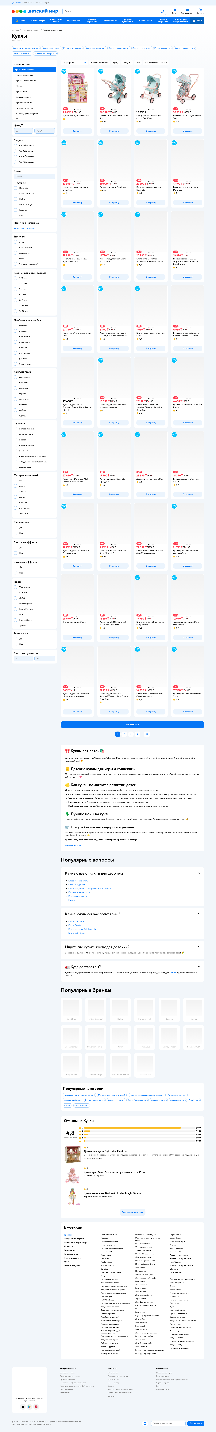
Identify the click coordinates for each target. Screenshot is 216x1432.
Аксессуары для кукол (27, 113)
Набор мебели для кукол (180, 1327)
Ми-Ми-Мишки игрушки (145, 1254)
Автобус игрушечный (110, 1317)
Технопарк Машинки (109, 1252)
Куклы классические (26, 80)
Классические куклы (78, 880)
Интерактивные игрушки (145, 1235)
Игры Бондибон (177, 1283)
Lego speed (140, 1326)
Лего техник (140, 1292)
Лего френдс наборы (144, 1302)
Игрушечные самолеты (110, 1307)
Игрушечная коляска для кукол (183, 1320)
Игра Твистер (175, 1262)
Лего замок (140, 1340)
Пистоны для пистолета (111, 1272)
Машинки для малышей (110, 1350)
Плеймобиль (106, 1262)
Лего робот (140, 1319)
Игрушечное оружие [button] (74, 1238)
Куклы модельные (24, 75)
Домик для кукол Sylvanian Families (105, 1151)
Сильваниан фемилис (110, 1241)
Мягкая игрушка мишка (179, 1334)
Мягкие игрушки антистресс (182, 1341)
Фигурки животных (143, 1247)
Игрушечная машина (109, 1279)
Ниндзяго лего (141, 1271)
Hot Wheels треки (108, 1300)
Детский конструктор (144, 1274)
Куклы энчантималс (109, 1235)
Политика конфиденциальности (73, 1383)
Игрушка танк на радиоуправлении (115, 1303)
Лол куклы (174, 1303)
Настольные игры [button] (72, 1258)
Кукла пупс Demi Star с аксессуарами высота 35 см (114, 1172)
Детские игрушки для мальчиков (114, 1336)
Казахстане (36, 1424)
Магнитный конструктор (145, 1305)
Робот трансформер (109, 1343)
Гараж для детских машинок (112, 1310)
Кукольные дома (24, 102)
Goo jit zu (105, 1259)
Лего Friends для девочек (146, 1333)
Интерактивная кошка (179, 1348)
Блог (158, 1386)
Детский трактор (108, 1314)
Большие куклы (23, 97)
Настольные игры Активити (181, 1265)
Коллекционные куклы (79, 892)
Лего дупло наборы (143, 1295)
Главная (15, 30)
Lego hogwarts (141, 1288)
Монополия (175, 1296)
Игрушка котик (176, 1338)
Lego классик (175, 1235)
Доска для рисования (179, 1255)
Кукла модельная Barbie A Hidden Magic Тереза (112, 1193)
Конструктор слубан (144, 1336)
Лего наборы (140, 1268)
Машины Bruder (107, 1265)
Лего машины (141, 1347)
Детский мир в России (21, 1424)
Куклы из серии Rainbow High (82, 929)
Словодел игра (176, 1272)
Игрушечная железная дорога (113, 1290)
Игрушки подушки (178, 1344)
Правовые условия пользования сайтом (65, 1421)
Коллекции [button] (69, 1250)
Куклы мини (22, 91)
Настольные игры (177, 1241)
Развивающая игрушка (110, 1324)
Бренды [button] (68, 1234)
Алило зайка (106, 1255)
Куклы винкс (175, 1324)
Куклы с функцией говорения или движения (89, 888)
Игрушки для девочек (110, 1327)
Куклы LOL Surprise (77, 921)
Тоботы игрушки (108, 1245)
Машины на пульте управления (114, 1286)
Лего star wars (141, 1285)
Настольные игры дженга (180, 1259)
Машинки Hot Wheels (110, 1283)
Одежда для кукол (177, 1317)
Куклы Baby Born (76, 933)
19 (147, 734)
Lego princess (175, 1238)
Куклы (172, 1307)
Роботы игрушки (108, 1347)
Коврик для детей (142, 1243)
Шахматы (174, 1269)
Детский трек (106, 1296)
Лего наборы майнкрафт (145, 1278)
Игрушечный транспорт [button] (75, 1242)
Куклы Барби (74, 925)
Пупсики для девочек (179, 1314)
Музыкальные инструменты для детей (148, 1239)
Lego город (140, 1281)
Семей (173, 972)
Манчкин (174, 1245)
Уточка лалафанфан (143, 1250)
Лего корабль (141, 1329)
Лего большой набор (144, 1343)
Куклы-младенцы (76, 884)
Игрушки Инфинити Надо (112, 1248)
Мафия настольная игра (179, 1293)
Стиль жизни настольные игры (182, 1279)
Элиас (172, 1286)
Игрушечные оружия (109, 1276)
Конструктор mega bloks (145, 1353)
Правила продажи (67, 1379)
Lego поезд (140, 1312)
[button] (197, 20)
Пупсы (71, 900)
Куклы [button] (67, 1261)
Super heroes (140, 1298)
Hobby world (175, 1252)
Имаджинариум (176, 1248)
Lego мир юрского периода (147, 1316)
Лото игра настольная (179, 1300)
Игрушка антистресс (109, 1340)
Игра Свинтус (176, 1290)
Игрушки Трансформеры (145, 1261)
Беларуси (47, 1424)
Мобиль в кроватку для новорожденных (110, 1332)
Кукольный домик (177, 1310)
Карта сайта (65, 1392)
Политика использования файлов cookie (77, 1386)
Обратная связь (66, 1389)
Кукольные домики (77, 896)
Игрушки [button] (68, 1246)
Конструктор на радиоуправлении (149, 1350)
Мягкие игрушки (177, 1331)
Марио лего (140, 1309)
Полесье (104, 1238)
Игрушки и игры (30, 30)
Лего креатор (141, 1323)
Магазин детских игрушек (111, 1320)
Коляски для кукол (25, 108)
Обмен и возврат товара (70, 1376)
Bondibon (105, 1269)
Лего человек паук (143, 1257)
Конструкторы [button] (71, 1254)
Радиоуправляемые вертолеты (113, 1293)
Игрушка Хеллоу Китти (145, 1264)
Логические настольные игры (182, 1276)
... (142, 734)
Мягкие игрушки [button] (72, 1265)
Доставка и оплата (67, 1373)
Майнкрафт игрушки (109, 1353)
